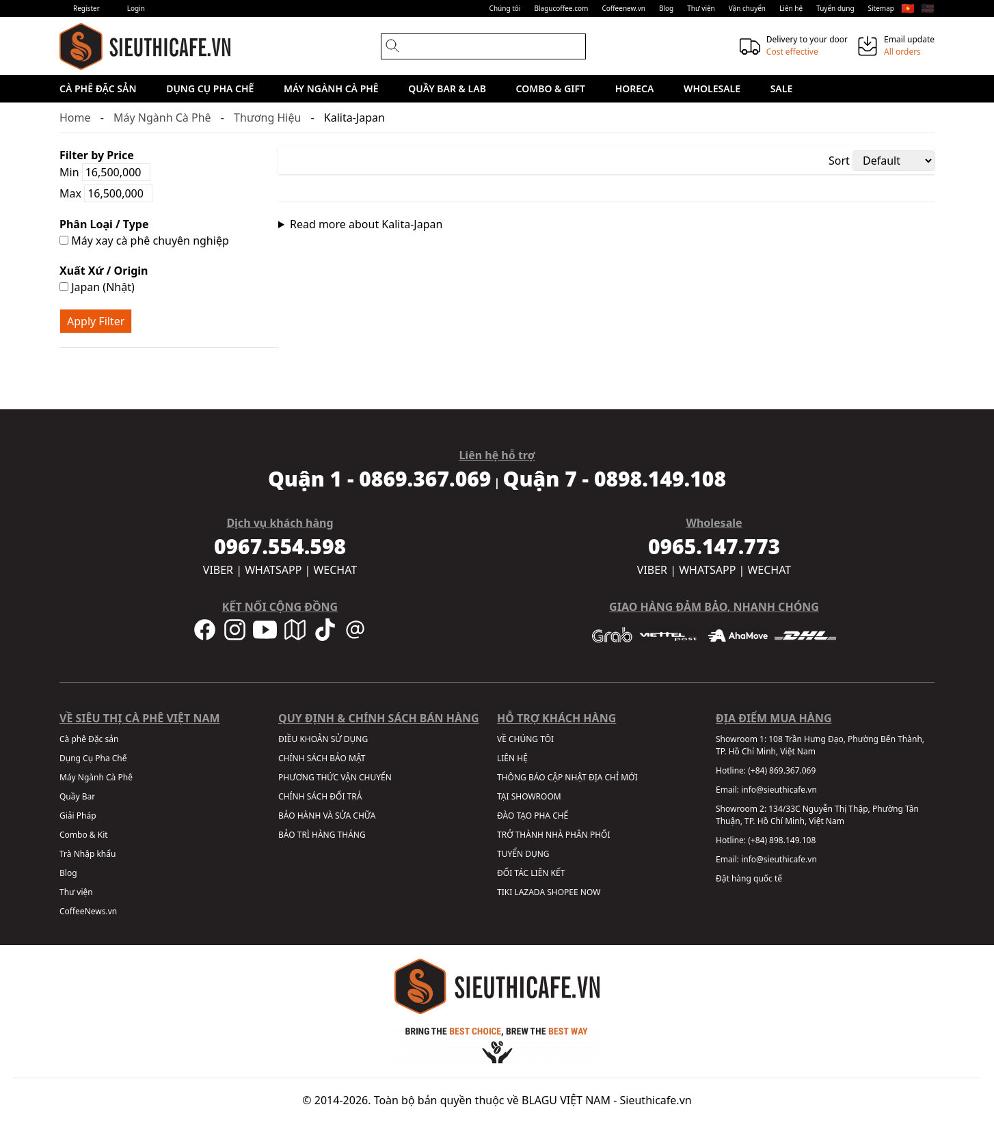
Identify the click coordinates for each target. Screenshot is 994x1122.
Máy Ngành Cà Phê (331, 88)
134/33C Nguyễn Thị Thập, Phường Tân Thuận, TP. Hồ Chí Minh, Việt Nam (817, 815)
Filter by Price (96, 155)
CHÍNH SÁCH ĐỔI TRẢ (320, 796)
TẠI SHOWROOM (529, 796)
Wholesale (712, 88)
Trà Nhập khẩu (87, 854)
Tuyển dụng (835, 8)
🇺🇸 (928, 8)
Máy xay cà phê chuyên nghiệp (144, 240)
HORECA (634, 88)
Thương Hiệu (267, 117)
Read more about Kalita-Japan (366, 224)
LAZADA (529, 892)
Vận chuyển (747, 8)
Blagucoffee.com (561, 8)
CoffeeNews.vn (88, 911)
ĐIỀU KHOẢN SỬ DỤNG (323, 739)
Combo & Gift (550, 88)
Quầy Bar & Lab (447, 88)
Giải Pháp (77, 815)
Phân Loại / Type (103, 224)
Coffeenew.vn (623, 8)
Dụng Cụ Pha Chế (210, 88)
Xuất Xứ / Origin (103, 270)
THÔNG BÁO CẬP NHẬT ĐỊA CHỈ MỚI (567, 777)
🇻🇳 (908, 8)
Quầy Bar (77, 796)
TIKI (504, 892)
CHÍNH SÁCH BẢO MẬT (321, 758)
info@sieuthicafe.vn (779, 789)
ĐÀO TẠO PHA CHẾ (532, 815)
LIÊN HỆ (512, 758)
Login (136, 8)
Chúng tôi (505, 8)
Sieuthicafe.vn (656, 1100)
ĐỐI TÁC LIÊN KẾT (531, 873)
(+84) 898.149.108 (782, 840)
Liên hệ (791, 8)
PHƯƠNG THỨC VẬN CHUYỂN (335, 777)
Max (105, 193)
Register (86, 8)
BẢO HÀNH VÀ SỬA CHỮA (326, 815)
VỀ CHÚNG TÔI (525, 739)
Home (75, 117)
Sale (781, 88)
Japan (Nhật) (97, 287)
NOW (590, 892)
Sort (839, 160)
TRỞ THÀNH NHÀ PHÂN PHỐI (553, 834)
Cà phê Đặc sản (98, 88)
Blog (666, 8)
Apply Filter (95, 321)
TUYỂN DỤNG (523, 854)
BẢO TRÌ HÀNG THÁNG (322, 834)
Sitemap (881, 8)
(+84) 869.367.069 (782, 770)
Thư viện (701, 8)
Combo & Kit (83, 834)
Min (104, 172)
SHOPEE (562, 892)
